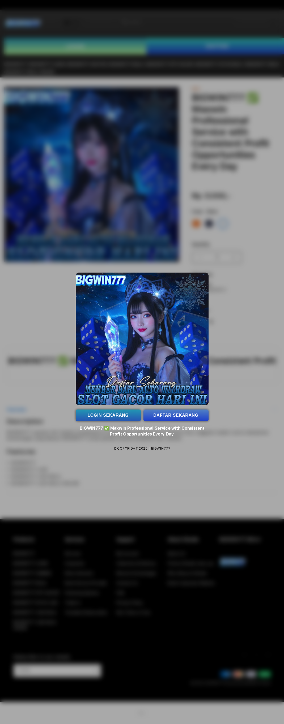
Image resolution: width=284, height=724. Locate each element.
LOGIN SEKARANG (108, 415)
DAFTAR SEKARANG (175, 415)
